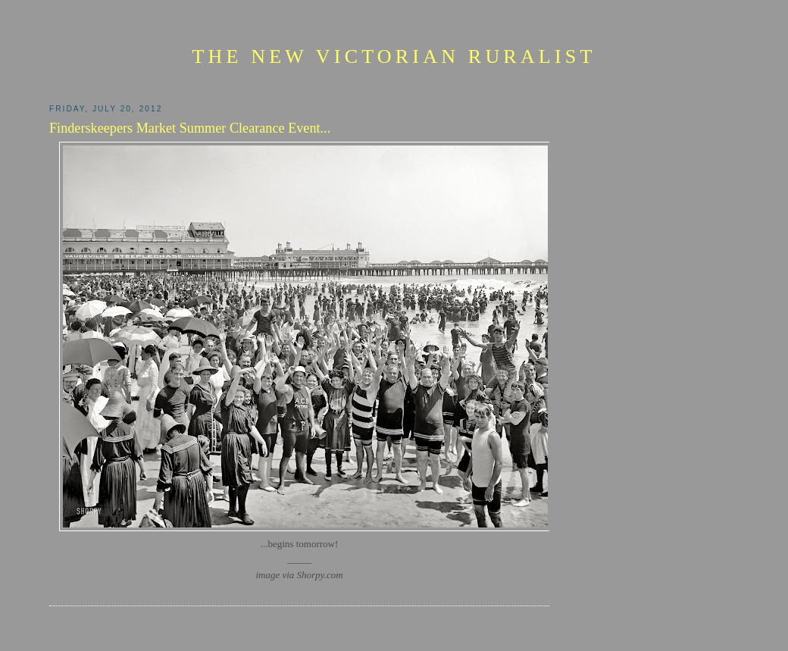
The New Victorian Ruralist (394, 56)
